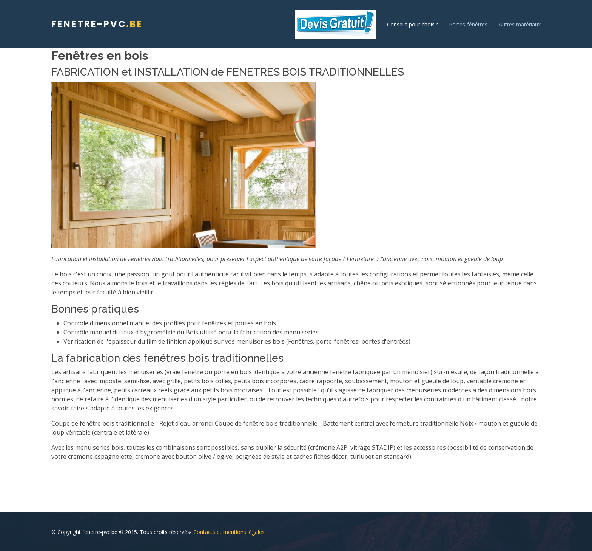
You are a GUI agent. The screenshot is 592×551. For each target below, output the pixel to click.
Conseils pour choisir (412, 24)
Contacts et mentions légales (229, 532)
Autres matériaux (520, 24)
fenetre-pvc (97, 24)
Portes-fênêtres (468, 24)
